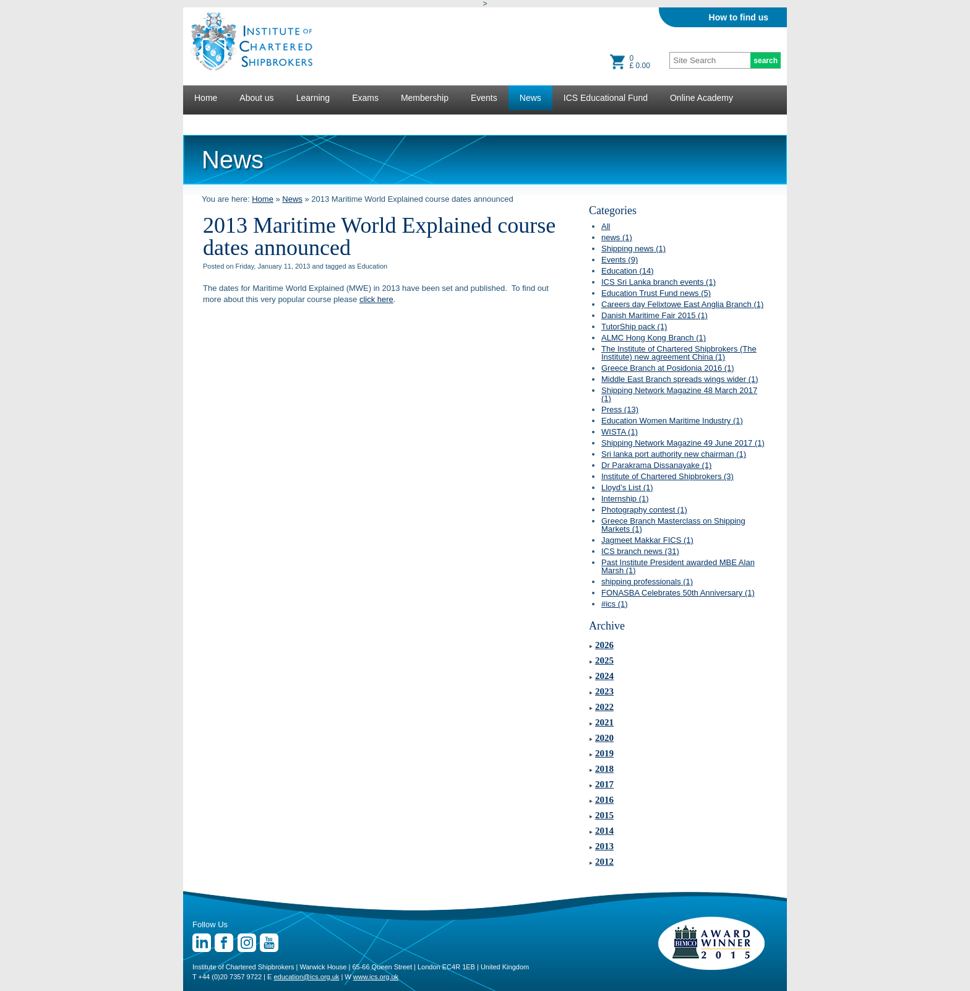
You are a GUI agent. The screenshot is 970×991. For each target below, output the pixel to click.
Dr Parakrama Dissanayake (656, 465)
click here (376, 299)
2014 (604, 831)
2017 (604, 784)
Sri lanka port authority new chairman (673, 454)
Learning (313, 98)
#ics (614, 603)
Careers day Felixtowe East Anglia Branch (682, 304)
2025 (604, 660)
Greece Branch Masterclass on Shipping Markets (673, 525)
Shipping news (633, 248)
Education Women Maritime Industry (672, 420)
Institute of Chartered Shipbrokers (667, 476)
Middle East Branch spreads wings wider (679, 379)
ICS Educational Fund (606, 98)
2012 (604, 862)
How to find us (738, 17)
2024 (604, 676)
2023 (604, 691)
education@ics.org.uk (306, 976)
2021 (604, 722)
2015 (604, 815)
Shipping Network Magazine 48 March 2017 (679, 394)
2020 (604, 738)
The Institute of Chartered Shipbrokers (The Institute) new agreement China (679, 352)
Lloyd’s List (627, 487)
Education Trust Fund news (656, 293)
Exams (365, 98)
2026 (604, 645)
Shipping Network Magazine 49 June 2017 (683, 443)
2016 (604, 800)
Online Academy (701, 98)
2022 (604, 707)
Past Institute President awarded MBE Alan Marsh (678, 566)
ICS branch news (640, 551)
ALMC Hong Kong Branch (653, 337)
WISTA (619, 431)
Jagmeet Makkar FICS (647, 540)
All (605, 226)
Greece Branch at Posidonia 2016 (667, 368)
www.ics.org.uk (375, 976)
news (616, 237)
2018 (604, 769)
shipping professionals (647, 581)
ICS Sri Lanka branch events (658, 282)
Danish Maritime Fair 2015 (654, 315)
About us (256, 98)
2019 (604, 753)
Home (205, 98)
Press (619, 409)
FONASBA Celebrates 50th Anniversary (678, 592)
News (530, 98)
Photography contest (644, 509)
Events (484, 98)
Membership (425, 98)
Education (627, 270)
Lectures (211, 123)
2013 (604, 846)
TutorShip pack (634, 326)
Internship (625, 498)
